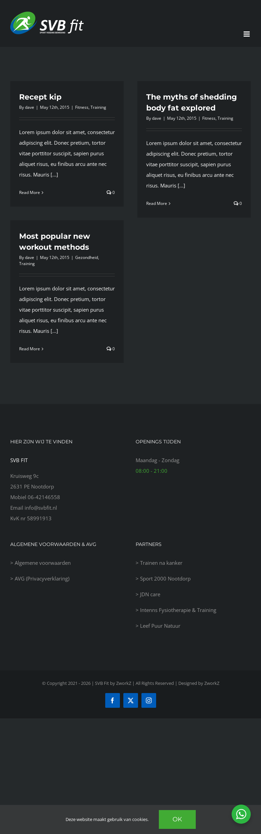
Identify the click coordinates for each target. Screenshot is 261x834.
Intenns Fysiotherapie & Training (178, 610)
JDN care (150, 594)
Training (98, 107)
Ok (177, 819)
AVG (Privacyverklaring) (42, 578)
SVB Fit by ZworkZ (113, 683)
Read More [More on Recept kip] (29, 192)
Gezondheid (86, 257)
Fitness (81, 107)
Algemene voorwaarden (43, 562)
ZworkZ (211, 683)
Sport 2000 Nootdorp (165, 578)
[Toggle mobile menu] (247, 34)
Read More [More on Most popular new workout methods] (29, 349)
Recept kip (40, 97)
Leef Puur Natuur (160, 625)
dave (29, 107)
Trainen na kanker (161, 562)
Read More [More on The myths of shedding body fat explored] (156, 203)
